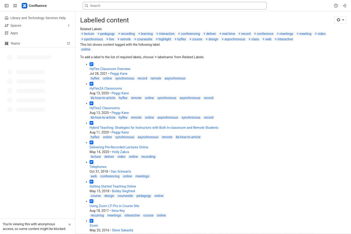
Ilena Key (118, 211)
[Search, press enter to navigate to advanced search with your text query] (175, 5)
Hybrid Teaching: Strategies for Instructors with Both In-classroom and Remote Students (154, 128)
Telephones (98, 167)
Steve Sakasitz (122, 230)
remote (125, 39)
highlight (164, 39)
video (322, 34)
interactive (285, 39)
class (255, 39)
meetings (286, 34)
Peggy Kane (119, 73)
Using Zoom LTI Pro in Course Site (114, 206)
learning (147, 34)
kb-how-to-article (103, 98)
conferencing (190, 34)
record (246, 34)
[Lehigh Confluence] (34, 5)
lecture (89, 34)
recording (128, 34)
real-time (228, 34)
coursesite (144, 39)
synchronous (93, 39)
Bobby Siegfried (123, 191)
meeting (305, 34)
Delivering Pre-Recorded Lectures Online (119, 147)
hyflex (181, 39)
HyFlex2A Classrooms (106, 88)
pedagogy (107, 34)
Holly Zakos (120, 152)
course (197, 39)
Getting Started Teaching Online (113, 186)
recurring (97, 215)
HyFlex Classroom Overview (110, 69)
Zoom (94, 225)
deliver (211, 34)
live (111, 39)
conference (265, 34)
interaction (167, 34)
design (213, 39)
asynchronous (234, 39)
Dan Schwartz (121, 171)
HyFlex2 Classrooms (105, 108)
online (85, 49)
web (268, 39)
